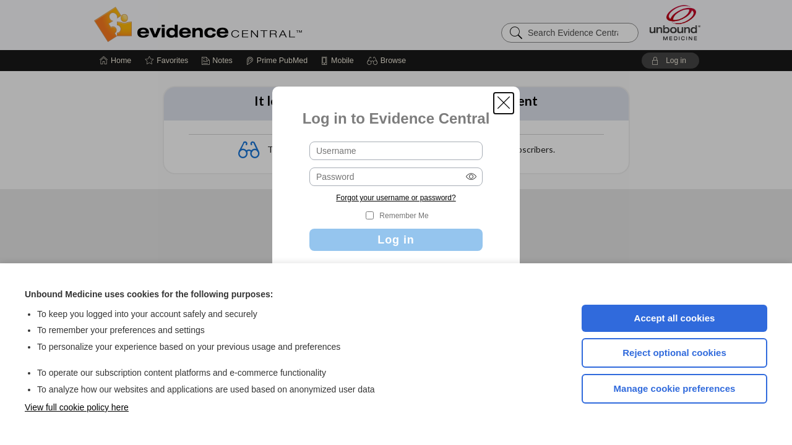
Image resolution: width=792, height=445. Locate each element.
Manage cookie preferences (675, 388)
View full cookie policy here (77, 407)
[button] (504, 103)
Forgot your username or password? (395, 197)
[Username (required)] (396, 151)
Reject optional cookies (674, 352)
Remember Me (403, 215)
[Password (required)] (396, 176)
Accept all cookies (674, 318)
